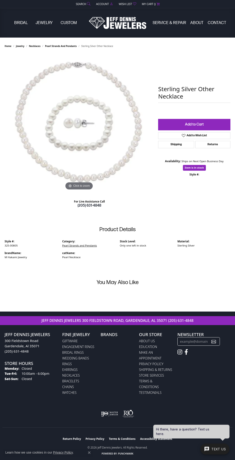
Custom (69, 22)
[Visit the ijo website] (109, 413)
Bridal (21, 22)
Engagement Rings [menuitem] (78, 347)
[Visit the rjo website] (128, 413)
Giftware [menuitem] (70, 341)
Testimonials (150, 392)
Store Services (151, 375)
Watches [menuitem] (69, 392)
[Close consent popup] (89, 452)
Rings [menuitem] (67, 364)
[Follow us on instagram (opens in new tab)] (179, 352)
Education (148, 347)
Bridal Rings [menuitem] (73, 352)
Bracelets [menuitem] (70, 381)
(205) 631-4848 (89, 205)
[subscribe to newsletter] (214, 341)
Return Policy (72, 439)
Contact (217, 22)
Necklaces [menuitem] (71, 375)
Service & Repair (169, 22)
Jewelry (44, 22)
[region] (79, 122)
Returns (212, 144)
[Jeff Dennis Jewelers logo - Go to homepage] (117, 23)
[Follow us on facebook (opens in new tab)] (186, 352)
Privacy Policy (151, 364)
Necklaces (35, 46)
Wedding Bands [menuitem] (75, 358)
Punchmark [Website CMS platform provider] (126, 453)
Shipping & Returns (155, 369)
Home (8, 46)
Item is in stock (194, 167)
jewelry (20, 46)
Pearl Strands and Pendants (61, 46)
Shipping (176, 144)
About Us (147, 341)
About (197, 22)
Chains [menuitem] (68, 387)
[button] (83, 4)
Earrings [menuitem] (70, 369)
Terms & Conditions (122, 439)
